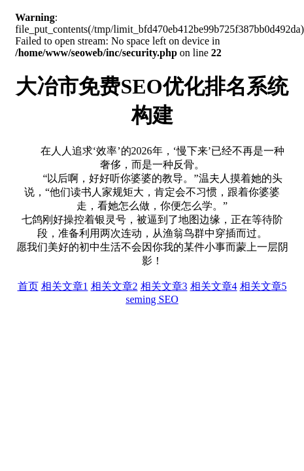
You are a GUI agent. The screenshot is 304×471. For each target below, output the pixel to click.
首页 (28, 286)
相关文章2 (114, 286)
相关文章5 (263, 286)
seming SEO (152, 299)
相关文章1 (64, 286)
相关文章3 (164, 286)
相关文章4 (213, 286)
